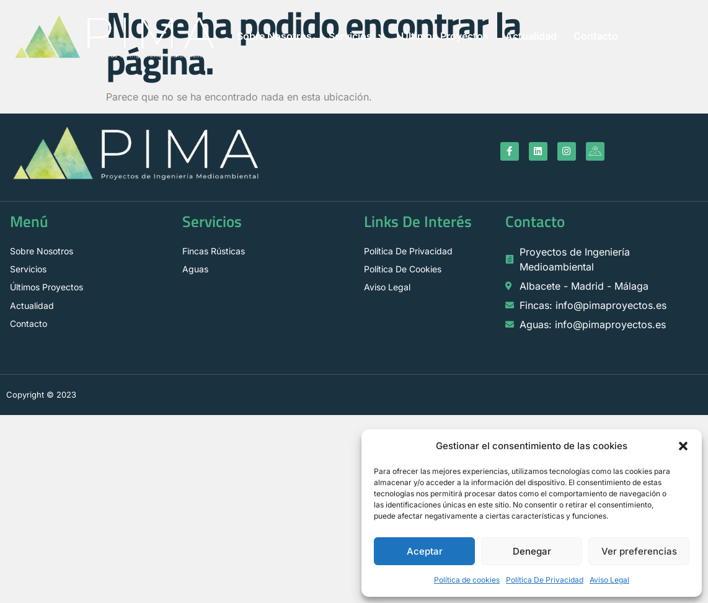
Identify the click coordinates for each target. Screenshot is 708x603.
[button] (683, 446)
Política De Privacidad (544, 579)
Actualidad (531, 36)
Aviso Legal (609, 579)
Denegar (532, 551)
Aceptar (425, 551)
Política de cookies (467, 579)
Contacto (595, 36)
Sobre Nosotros (274, 36)
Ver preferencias (639, 551)
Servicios (356, 36)
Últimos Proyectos (445, 36)
